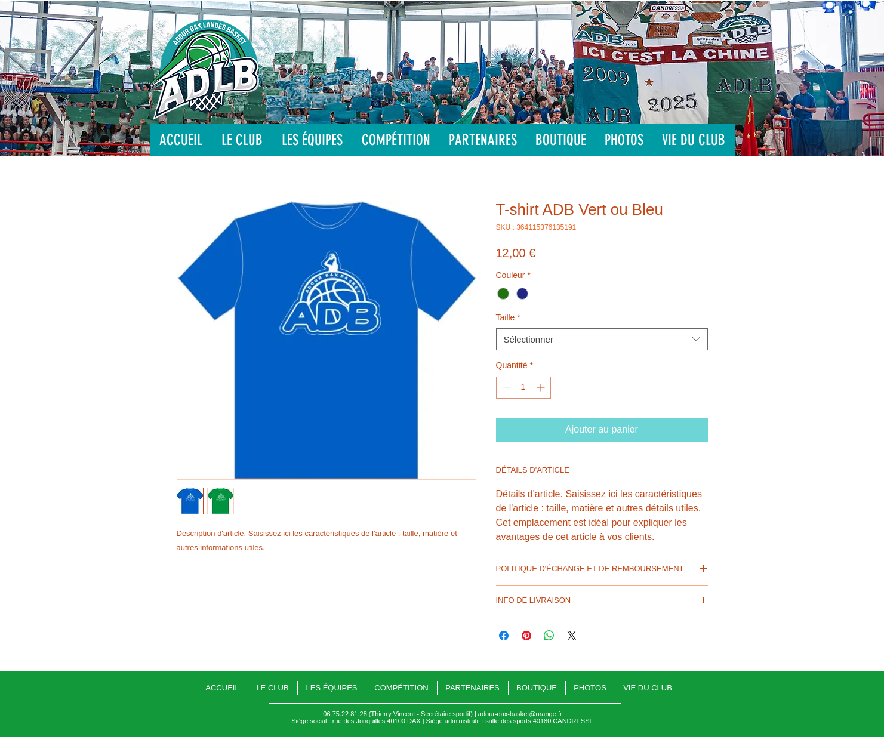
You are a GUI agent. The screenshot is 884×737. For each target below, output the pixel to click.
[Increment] (541, 387)
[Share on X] (572, 635)
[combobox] (602, 339)
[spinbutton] (523, 387)
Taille (508, 317)
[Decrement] (505, 387)
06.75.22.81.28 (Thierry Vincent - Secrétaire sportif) (397, 713)
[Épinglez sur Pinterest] (526, 635)
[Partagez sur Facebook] (504, 635)
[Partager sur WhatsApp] (549, 635)
